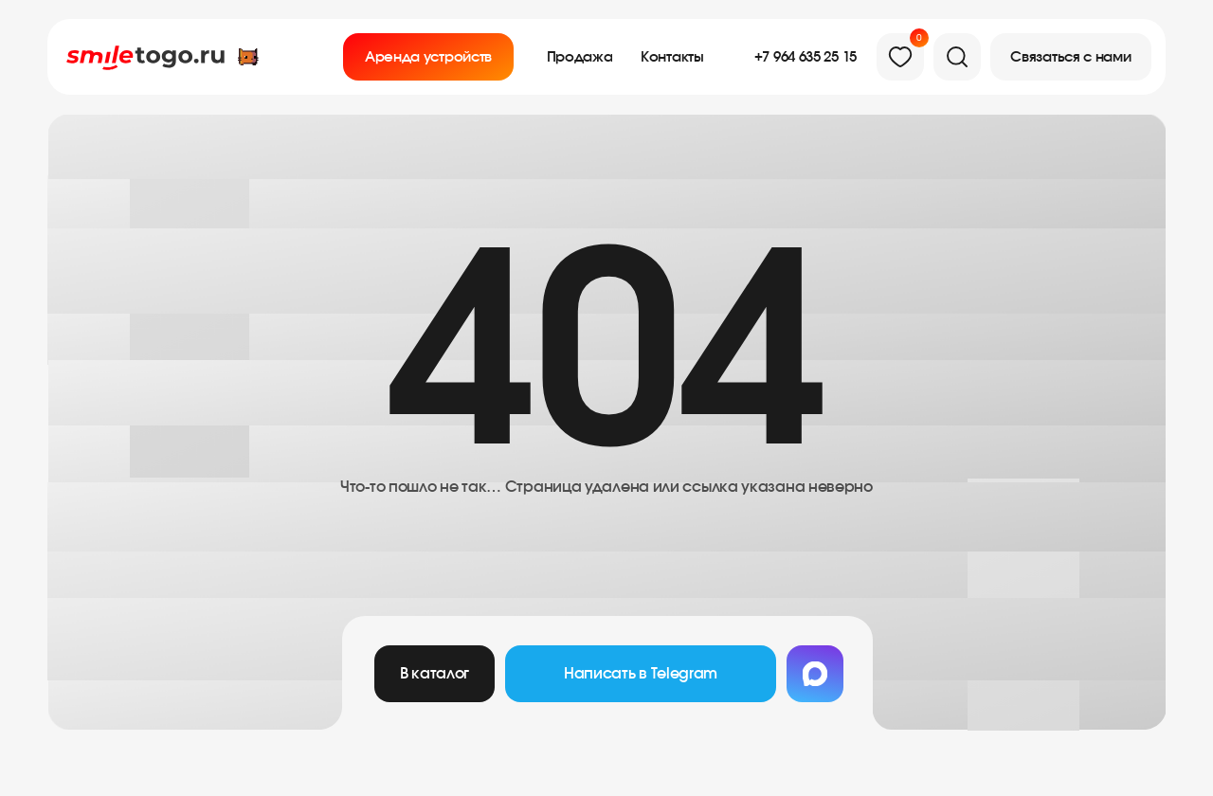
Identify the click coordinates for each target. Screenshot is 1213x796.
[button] (1070, 57)
